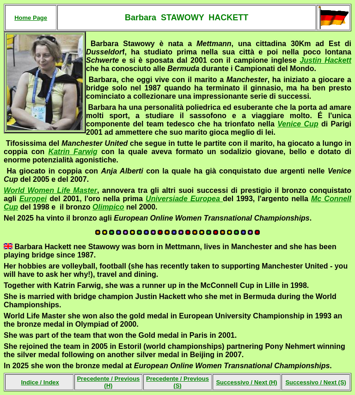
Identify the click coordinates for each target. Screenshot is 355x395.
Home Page (30, 17)
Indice (30, 382)
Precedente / (108, 382)
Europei (33, 199)
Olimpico (108, 207)
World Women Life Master (50, 190)
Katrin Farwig (73, 152)
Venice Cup (297, 124)
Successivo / (246, 382)
